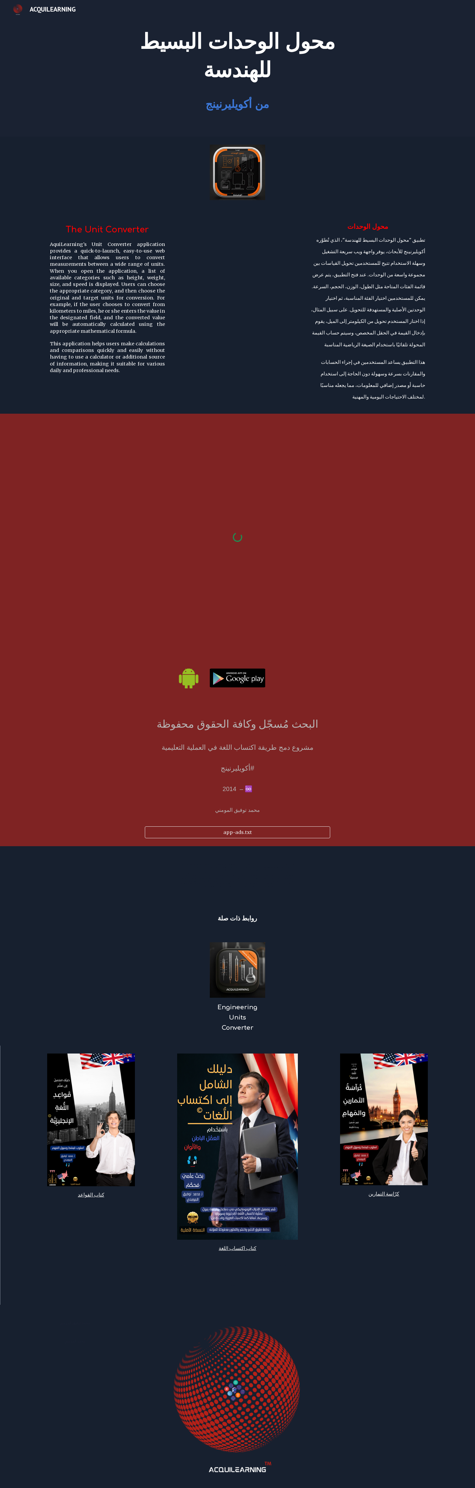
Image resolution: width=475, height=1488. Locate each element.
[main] (237, 56)
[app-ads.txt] (237, 832)
